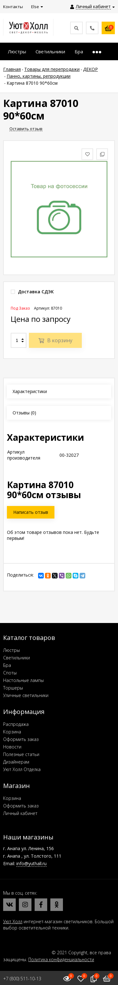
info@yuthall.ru (31, 863)
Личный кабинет (20, 813)
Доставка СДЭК (32, 292)
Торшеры (13, 688)
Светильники (16, 658)
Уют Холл (12, 921)
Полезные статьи (21, 754)
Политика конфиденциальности (61, 959)
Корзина (12, 732)
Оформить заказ (21, 739)
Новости (12, 747)
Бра (7, 665)
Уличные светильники (25, 695)
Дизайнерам (16, 762)
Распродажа (16, 724)
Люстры (11, 650)
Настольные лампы (23, 680)
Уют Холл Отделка (22, 769)
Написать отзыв (30, 512)
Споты (10, 673)
